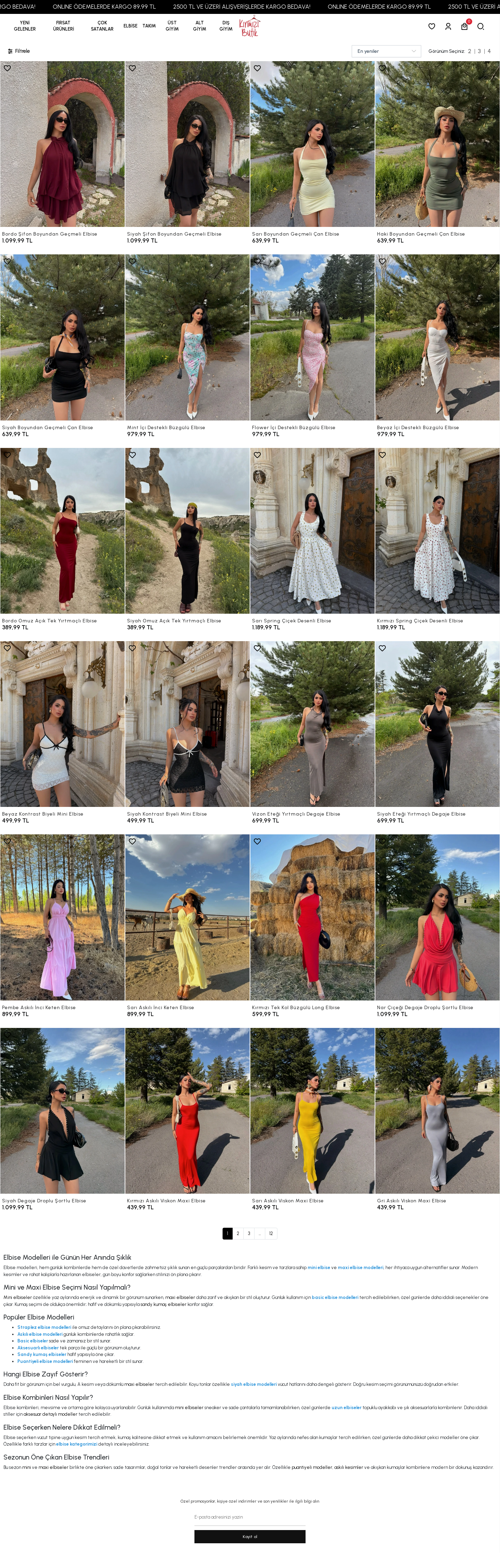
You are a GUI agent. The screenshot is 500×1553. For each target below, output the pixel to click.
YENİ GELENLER (25, 26)
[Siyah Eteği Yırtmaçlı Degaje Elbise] (437, 724)
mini (26, 1467)
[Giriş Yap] (449, 26)
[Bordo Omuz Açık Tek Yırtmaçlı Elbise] (62, 531)
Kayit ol (250, 1536)
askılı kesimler (348, 1467)
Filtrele (18, 51)
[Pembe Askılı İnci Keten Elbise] (62, 917)
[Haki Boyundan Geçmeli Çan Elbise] (437, 144)
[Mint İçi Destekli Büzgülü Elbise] (187, 337)
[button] (63, 26)
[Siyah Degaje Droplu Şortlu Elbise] (62, 1111)
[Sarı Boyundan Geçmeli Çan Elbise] (312, 144)
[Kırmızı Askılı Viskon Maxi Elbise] (187, 1111)
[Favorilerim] (433, 26)
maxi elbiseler (180, 1297)
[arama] (482, 26)
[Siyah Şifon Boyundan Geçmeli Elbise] (187, 144)
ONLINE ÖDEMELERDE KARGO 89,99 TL (142, 6)
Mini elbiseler (17, 1297)
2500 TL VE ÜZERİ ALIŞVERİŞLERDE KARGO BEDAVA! (280, 6)
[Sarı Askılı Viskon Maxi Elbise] (312, 1111)
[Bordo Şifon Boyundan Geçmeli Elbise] (62, 144)
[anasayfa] (250, 26)
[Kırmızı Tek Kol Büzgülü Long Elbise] (312, 917)
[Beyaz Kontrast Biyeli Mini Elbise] (62, 724)
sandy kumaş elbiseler (163, 1304)
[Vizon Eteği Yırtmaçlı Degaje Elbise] (312, 724)
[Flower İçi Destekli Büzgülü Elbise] (312, 337)
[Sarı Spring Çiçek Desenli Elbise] (312, 531)
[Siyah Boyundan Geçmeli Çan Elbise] (62, 337)
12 (271, 1233)
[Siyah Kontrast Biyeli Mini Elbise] (187, 724)
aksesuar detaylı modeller (50, 1414)
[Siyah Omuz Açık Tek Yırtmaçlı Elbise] (187, 531)
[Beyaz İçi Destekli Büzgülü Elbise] (437, 337)
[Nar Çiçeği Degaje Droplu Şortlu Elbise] (437, 917)
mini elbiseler (189, 1407)
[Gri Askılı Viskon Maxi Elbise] (437, 1111)
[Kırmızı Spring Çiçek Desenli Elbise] (437, 531)
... (260, 1233)
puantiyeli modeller (312, 1467)
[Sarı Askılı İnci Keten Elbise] (187, 917)
